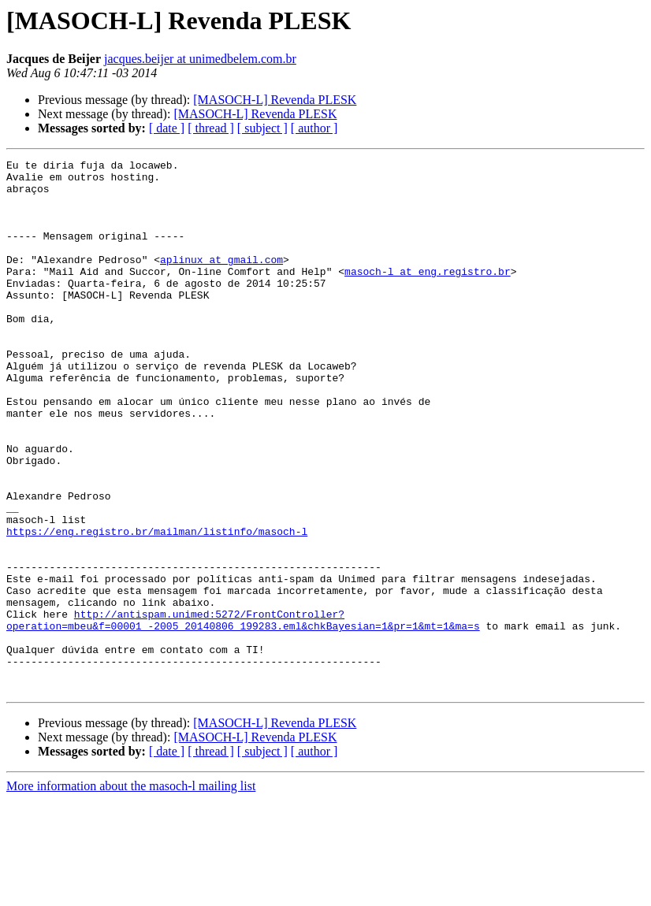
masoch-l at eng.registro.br (427, 295)
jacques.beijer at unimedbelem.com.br (200, 58)
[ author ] (314, 128)
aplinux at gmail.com (221, 280)
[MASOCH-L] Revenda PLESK (274, 99)
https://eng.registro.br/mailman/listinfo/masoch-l (156, 607)
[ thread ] (211, 128)
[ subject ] (262, 128)
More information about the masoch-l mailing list (130, 892)
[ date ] (166, 128)
